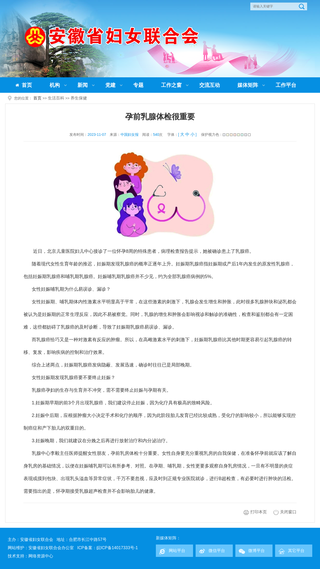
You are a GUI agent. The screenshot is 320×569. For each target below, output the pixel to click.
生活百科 (56, 98)
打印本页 (258, 512)
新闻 (82, 85)
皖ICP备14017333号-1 (117, 548)
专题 (138, 85)
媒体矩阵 (247, 85)
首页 (27, 85)
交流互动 (209, 85)
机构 (55, 85)
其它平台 (296, 550)
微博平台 (256, 550)
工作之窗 (171, 85)
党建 (110, 85)
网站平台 (177, 550)
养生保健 (78, 98)
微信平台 (217, 550)
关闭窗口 (288, 512)
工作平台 (286, 85)
